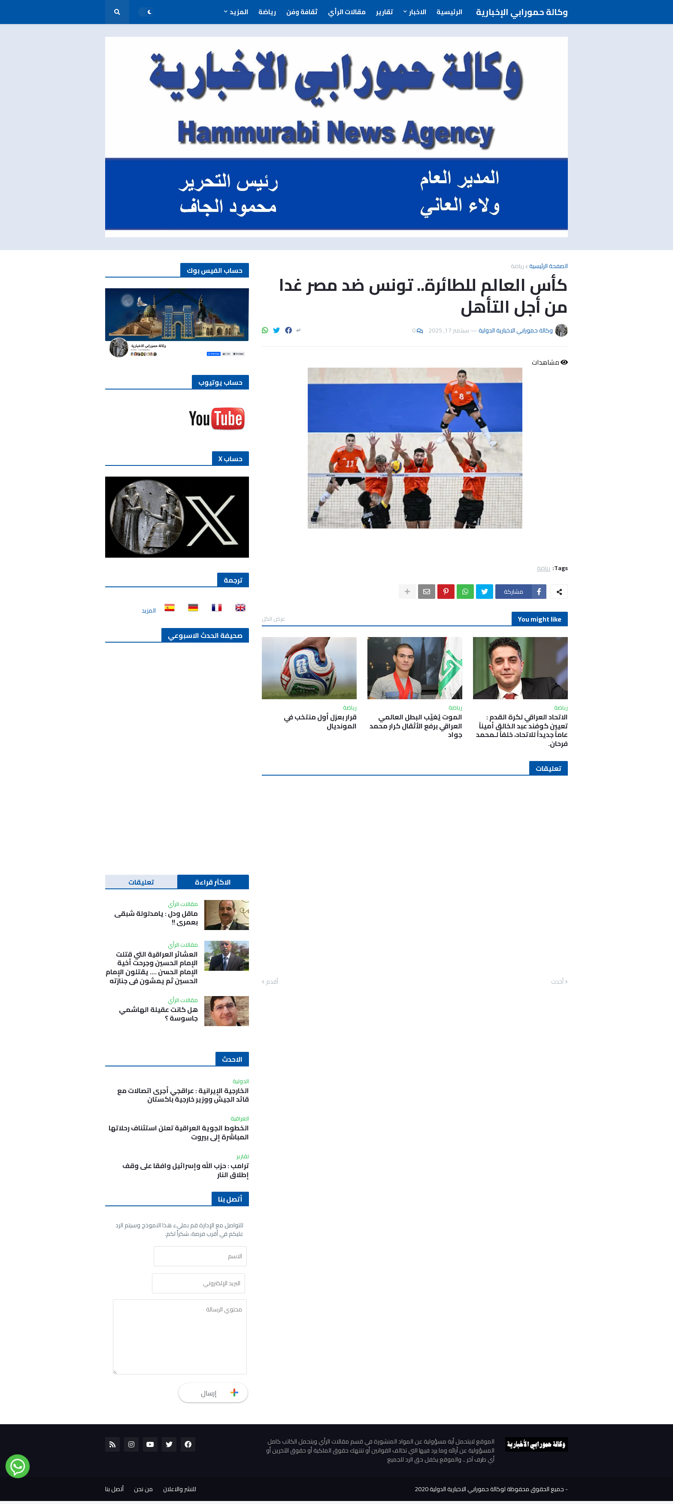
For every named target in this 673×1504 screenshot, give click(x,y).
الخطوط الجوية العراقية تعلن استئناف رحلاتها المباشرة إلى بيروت (179, 1132)
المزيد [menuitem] (239, 12)
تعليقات (141, 882)
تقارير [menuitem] (384, 12)
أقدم (272, 982)
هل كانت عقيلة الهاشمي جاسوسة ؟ (158, 1014)
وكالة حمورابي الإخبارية (522, 12)
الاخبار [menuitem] (417, 12)
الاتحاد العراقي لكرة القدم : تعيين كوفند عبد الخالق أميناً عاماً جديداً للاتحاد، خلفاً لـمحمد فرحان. (522, 730)
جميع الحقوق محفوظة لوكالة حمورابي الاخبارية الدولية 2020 (489, 1492)
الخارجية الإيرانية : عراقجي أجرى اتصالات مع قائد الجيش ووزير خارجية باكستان (183, 1095)
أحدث (557, 982)
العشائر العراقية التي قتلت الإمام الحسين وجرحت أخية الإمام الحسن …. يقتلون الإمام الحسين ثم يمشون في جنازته (152, 967)
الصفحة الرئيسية (548, 266)
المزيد (149, 610)
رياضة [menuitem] (267, 12)
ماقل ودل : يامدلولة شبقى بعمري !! (156, 918)
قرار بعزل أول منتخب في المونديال (320, 722)
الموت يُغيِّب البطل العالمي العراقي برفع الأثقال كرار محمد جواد (416, 726)
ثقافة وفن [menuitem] (302, 12)
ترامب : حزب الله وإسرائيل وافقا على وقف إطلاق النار (185, 1170)
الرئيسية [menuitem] (449, 12)
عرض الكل (273, 618)
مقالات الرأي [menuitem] (347, 12)
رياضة (517, 266)
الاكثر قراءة (213, 882)
